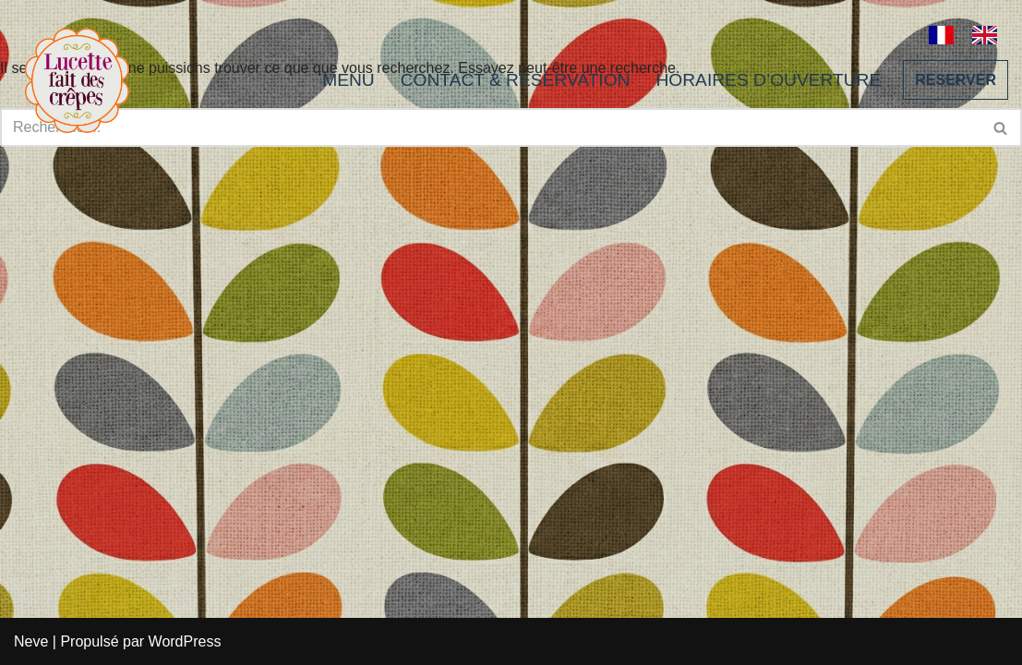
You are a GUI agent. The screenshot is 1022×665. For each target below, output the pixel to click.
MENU (348, 80)
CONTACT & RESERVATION (516, 80)
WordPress (185, 641)
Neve (31, 641)
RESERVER (955, 80)
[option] (989, 35)
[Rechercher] (1001, 127)
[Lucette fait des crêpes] (77, 80)
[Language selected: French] (972, 33)
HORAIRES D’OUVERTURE (768, 80)
